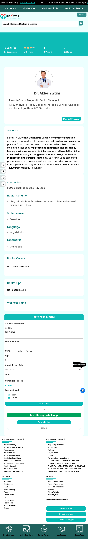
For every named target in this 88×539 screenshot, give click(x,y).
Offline (10, 328)
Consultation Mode (14, 323)
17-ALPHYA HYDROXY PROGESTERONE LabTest (66, 466)
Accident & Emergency (13, 447)
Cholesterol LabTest (65, 201)
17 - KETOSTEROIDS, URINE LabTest (62, 463)
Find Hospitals (50, 8)
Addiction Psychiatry (12, 458)
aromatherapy (10, 444)
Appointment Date (14, 365)
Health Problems (74, 8)
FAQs (6, 486)
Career (6, 508)
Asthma (51, 450)
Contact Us (8, 484)
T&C (5, 497)
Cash (12, 395)
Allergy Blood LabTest (20, 201)
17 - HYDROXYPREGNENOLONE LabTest (63, 460)
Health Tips (8, 502)
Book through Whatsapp (44, 415)
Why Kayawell (53, 494)
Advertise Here (10, 505)
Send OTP (44, 403)
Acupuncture (9, 452)
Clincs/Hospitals (66, 513)
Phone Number (12, 341)
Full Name (10, 331)
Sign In (82, 14)
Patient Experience (55, 484)
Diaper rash (53, 452)
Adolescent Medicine (12, 460)
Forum (6, 492)
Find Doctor (29, 8)
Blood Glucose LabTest (43, 201)
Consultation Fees (14, 380)
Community (9, 494)
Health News (9, 500)
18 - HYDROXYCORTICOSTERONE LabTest (64, 468)
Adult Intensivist (10, 466)
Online (12, 397)
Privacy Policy (9, 489)
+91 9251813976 (29, 2)
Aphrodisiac (53, 447)
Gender (8, 350)
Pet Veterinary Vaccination (59, 458)
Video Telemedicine (56, 486)
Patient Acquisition (55, 481)
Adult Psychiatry (10, 468)
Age (7, 355)
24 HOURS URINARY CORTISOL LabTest (63, 471)
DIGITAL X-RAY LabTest (20, 205)
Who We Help (53, 492)
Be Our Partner (66, 508)
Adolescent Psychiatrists (14, 463)
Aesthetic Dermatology (13, 471)
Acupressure (9, 450)
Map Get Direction (71, 119)
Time (7, 374)
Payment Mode (12, 390)
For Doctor (10, 8)
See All (20, 439)
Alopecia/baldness (56, 444)
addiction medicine (12, 455)
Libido (50, 455)
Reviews (51, 489)
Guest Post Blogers (66, 519)
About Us (7, 481)
